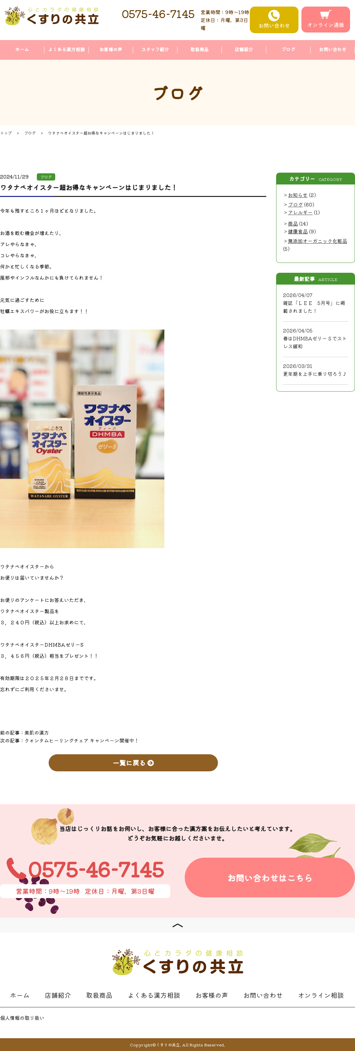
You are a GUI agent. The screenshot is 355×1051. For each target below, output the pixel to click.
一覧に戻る (133, 762)
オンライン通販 (325, 19)
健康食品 (298, 231)
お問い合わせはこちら (270, 877)
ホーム (22, 50)
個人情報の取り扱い (22, 1017)
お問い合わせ (274, 19)
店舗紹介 (244, 50)
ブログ (288, 50)
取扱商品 (199, 50)
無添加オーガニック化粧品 (317, 240)
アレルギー (300, 212)
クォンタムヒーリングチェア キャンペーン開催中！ (81, 740)
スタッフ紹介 (155, 50)
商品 (293, 223)
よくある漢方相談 (66, 50)
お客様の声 (110, 50)
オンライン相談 (321, 995)
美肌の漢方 (36, 732)
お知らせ (298, 194)
